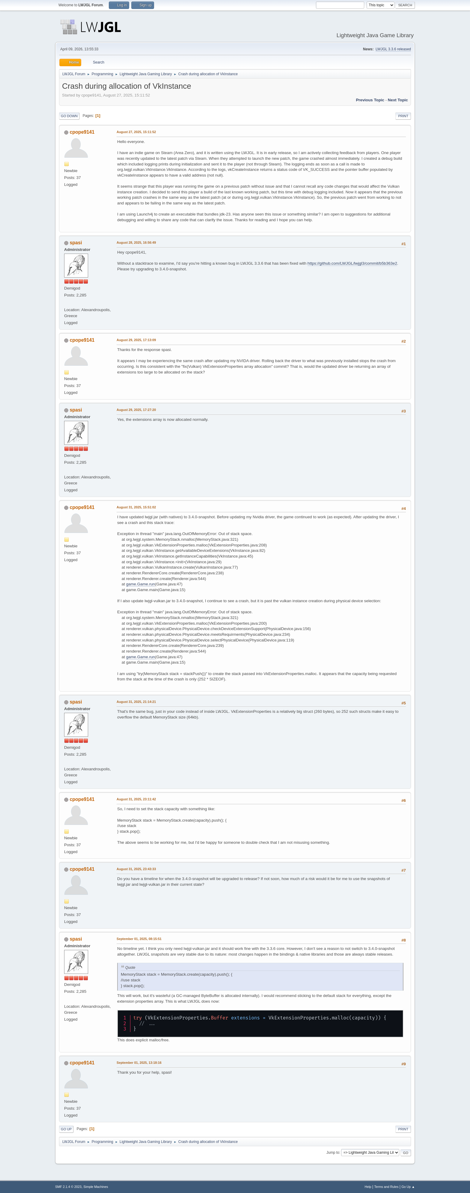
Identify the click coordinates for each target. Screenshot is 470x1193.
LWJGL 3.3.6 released (393, 49)
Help (368, 1187)
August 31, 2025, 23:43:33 (136, 869)
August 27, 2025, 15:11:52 (136, 132)
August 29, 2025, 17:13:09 (136, 340)
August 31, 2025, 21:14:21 (136, 702)
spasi (76, 242)
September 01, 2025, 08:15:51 (139, 939)
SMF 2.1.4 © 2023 (68, 1187)
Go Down (69, 116)
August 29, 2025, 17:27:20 (136, 410)
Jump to (332, 1152)
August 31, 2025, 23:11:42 (136, 799)
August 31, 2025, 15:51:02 (136, 507)
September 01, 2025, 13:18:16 (139, 1062)
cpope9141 (82, 132)
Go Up (66, 1129)
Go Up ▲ (408, 1187)
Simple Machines (95, 1187)
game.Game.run (140, 584)
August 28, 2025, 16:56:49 (136, 242)
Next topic (398, 100)
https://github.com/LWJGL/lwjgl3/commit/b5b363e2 (352, 263)
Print (403, 116)
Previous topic (370, 100)
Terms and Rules (386, 1187)
